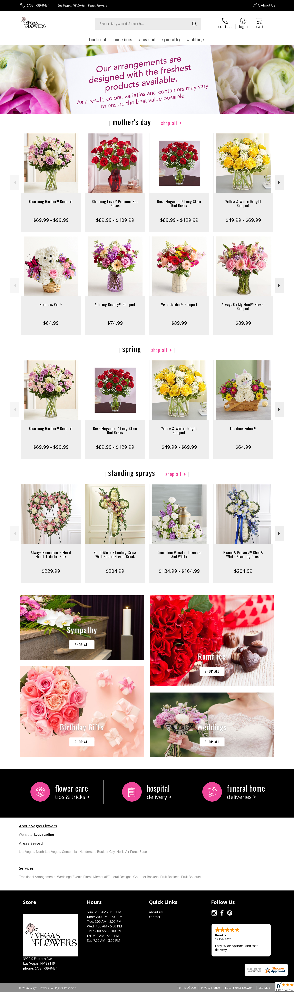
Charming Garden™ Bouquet (51, 201)
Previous (14, 182)
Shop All (169, 122)
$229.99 (51, 570)
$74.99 (115, 322)
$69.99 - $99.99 (51, 220)
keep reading (44, 834)
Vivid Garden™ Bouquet (179, 304)
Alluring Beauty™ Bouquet (115, 304)
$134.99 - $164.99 (179, 570)
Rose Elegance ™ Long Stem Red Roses (179, 203)
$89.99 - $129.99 (179, 220)
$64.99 (51, 322)
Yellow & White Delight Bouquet (243, 203)
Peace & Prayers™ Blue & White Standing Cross (243, 554)
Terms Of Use (186, 988)
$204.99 (115, 570)
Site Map (264, 988)
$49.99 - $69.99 (243, 220)
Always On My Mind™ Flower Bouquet (243, 306)
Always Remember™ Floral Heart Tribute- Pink (51, 554)
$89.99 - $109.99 (115, 220)
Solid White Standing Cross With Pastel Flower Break (115, 554)
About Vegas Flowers (38, 825)
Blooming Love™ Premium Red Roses (115, 203)
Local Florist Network (239, 988)
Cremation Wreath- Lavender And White (179, 554)
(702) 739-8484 (38, 5)
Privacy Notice (210, 988)
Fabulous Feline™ (243, 428)
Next (279, 182)
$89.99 (179, 322)
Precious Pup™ (50, 304)
